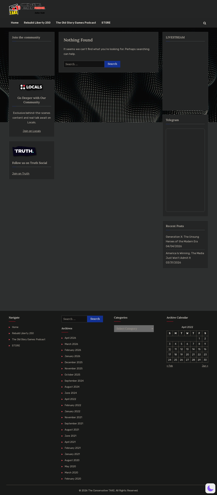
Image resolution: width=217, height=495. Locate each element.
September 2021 (74, 423)
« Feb (170, 365)
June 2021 (70, 435)
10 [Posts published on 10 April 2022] (169, 349)
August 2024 (72, 386)
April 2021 (70, 441)
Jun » (205, 365)
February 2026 (73, 350)
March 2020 (71, 472)
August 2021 (72, 429)
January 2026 (72, 356)
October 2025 (72, 374)
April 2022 (70, 399)
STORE (106, 22)
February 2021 (73, 447)
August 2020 (72, 460)
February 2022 (73, 405)
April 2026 (70, 337)
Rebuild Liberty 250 (37, 22)
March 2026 (71, 344)
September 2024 (74, 380)
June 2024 (71, 392)
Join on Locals (32, 131)
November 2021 (73, 417)
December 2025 (74, 362)
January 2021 (72, 454)
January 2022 (72, 411)
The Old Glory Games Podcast (76, 22)
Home (15, 22)
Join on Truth (20, 173)
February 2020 (73, 478)
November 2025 (74, 368)
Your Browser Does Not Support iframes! (185, 170)
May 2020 (70, 466)
